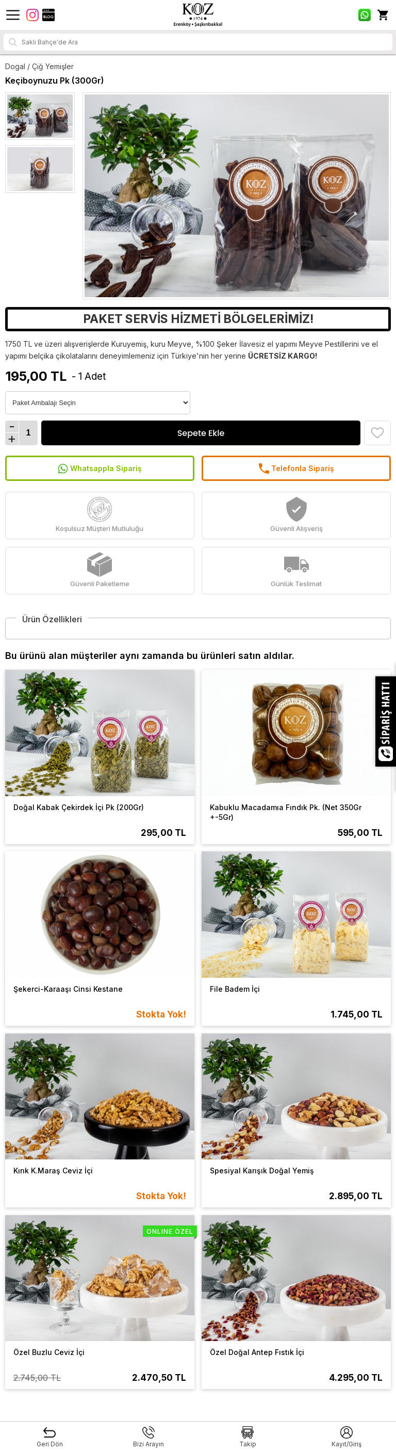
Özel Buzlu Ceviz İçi (49, 1352)
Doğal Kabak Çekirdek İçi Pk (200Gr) (78, 807)
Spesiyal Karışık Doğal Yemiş (262, 1170)
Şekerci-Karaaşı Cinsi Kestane (68, 989)
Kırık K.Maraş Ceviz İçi (53, 1170)
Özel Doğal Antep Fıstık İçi (257, 1352)
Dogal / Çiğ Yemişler (39, 66)
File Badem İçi (235, 989)
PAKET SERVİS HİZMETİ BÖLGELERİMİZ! (198, 319)
